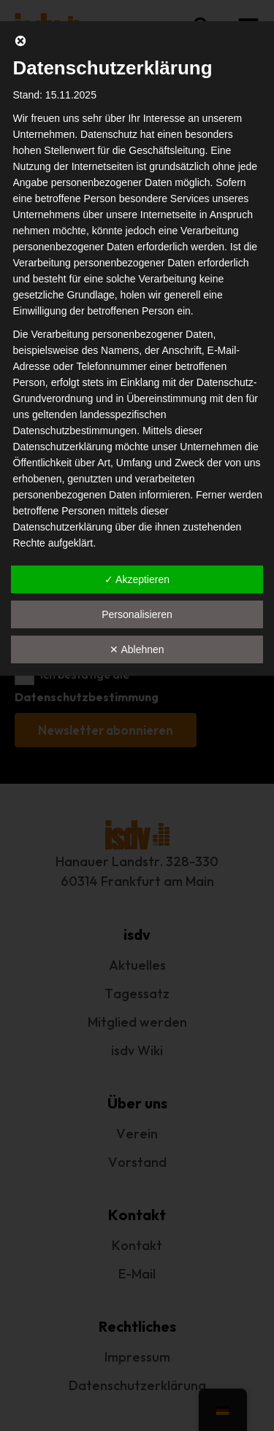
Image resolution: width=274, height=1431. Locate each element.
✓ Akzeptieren (137, 579)
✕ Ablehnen (137, 649)
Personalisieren (137, 614)
